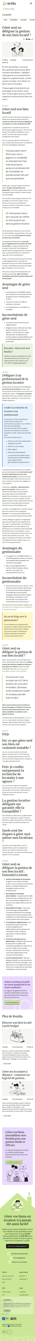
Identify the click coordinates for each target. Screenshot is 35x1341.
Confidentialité (24, 1306)
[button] (7, 1332)
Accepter (7, 1310)
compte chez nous (19, 363)
